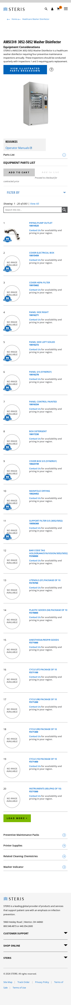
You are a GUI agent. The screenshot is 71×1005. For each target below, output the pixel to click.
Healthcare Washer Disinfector (35, 19)
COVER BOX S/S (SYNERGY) (43, 462)
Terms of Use (19, 987)
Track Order (23, 982)
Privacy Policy (42, 982)
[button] (48, 13)
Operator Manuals (18, 148)
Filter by (13, 192)
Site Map (7, 982)
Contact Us (35, 230)
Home (14, 19)
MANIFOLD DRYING (39, 492)
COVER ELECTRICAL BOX (41, 254)
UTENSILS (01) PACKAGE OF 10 (44, 581)
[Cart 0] (58, 9)
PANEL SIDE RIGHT (39, 313)
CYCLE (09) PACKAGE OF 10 (43, 730)
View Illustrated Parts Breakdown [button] (25, 69)
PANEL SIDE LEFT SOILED (42, 343)
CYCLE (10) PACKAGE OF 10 (43, 760)
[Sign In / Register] (52, 9)
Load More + (17, 818)
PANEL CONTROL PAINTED (43, 403)
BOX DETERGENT (38, 433)
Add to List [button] (50, 172)
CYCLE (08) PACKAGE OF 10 (43, 701)
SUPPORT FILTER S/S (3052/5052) (46, 522)
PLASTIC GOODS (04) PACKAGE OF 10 (48, 611)
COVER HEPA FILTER (39, 284)
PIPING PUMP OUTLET (40, 224)
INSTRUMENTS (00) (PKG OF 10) (45, 790)
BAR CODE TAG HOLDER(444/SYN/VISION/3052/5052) (48, 553)
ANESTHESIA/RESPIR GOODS (44, 641)
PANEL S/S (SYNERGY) (40, 373)
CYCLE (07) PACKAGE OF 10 (43, 671)
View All (34, 203)
